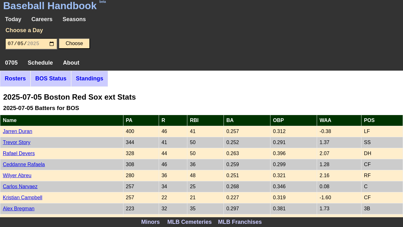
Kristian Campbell (22, 197)
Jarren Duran (17, 131)
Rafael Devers (19, 153)
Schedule (40, 63)
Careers (42, 19)
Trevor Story (16, 142)
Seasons (74, 19)
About (71, 63)
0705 (11, 63)
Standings (89, 78)
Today (13, 19)
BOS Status (50, 78)
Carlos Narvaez (20, 186)
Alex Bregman (19, 208)
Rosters (15, 78)
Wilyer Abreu (17, 175)
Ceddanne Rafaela (24, 164)
